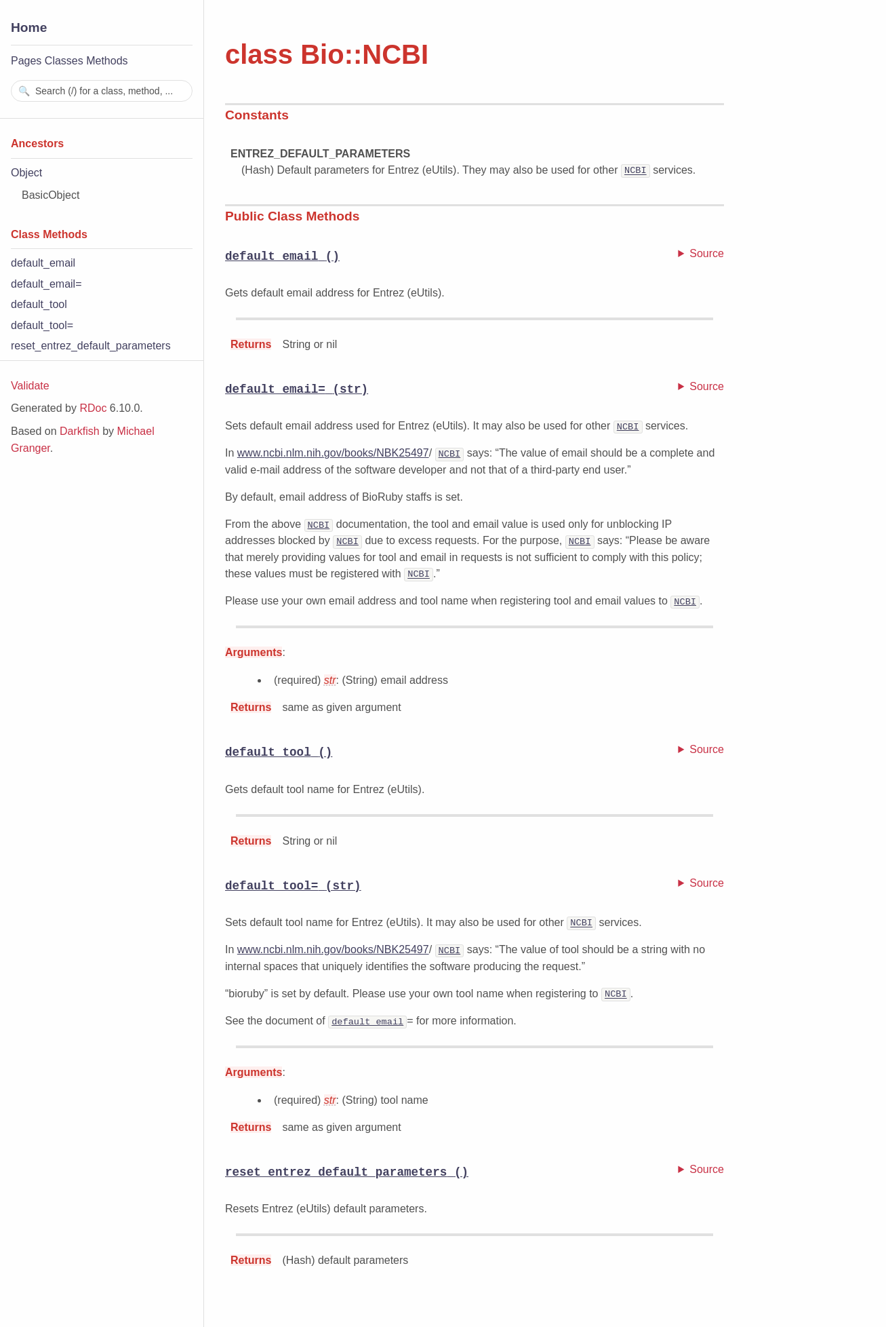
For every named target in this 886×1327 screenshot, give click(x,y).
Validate (30, 385)
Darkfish (80, 431)
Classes (64, 60)
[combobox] (102, 91)
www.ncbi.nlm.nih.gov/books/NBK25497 (333, 453)
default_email (43, 263)
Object (26, 172)
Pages (26, 60)
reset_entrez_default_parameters (91, 345)
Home (29, 27)
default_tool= (42, 325)
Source (706, 252)
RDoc (92, 408)
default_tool (39, 304)
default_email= (46, 284)
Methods (106, 60)
